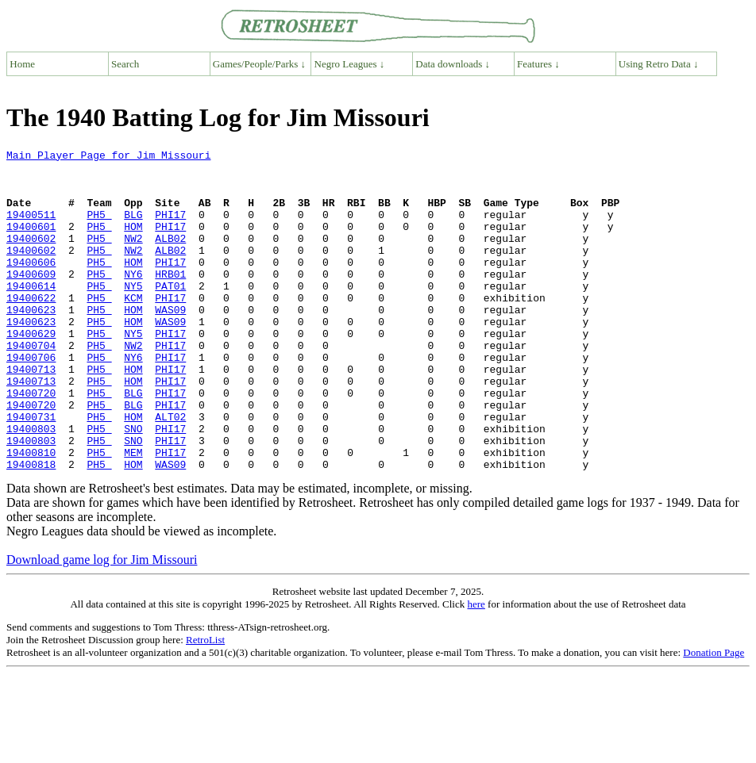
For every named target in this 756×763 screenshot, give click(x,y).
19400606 (31, 285)
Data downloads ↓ (452, 64)
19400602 (31, 257)
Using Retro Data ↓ (659, 64)
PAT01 (170, 314)
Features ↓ (538, 64)
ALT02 (170, 471)
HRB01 (170, 300)
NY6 (133, 300)
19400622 (31, 328)
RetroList (205, 704)
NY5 (133, 314)
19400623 (31, 342)
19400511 (31, 228)
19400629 (31, 371)
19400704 (31, 385)
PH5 (99, 228)
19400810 (31, 514)
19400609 (31, 300)
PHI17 (170, 228)
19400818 (31, 528)
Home (22, 64)
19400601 (31, 243)
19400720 (31, 442)
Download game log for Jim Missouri (101, 624)
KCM (133, 328)
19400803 (31, 485)
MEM (133, 514)
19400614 (31, 314)
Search (125, 64)
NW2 (133, 257)
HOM (133, 243)
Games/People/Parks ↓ (259, 64)
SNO (133, 485)
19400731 (31, 471)
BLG (133, 228)
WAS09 (170, 342)
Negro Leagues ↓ (349, 64)
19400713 (31, 414)
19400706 (31, 400)
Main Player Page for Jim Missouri (108, 157)
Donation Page (713, 717)
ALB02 (170, 257)
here (475, 668)
